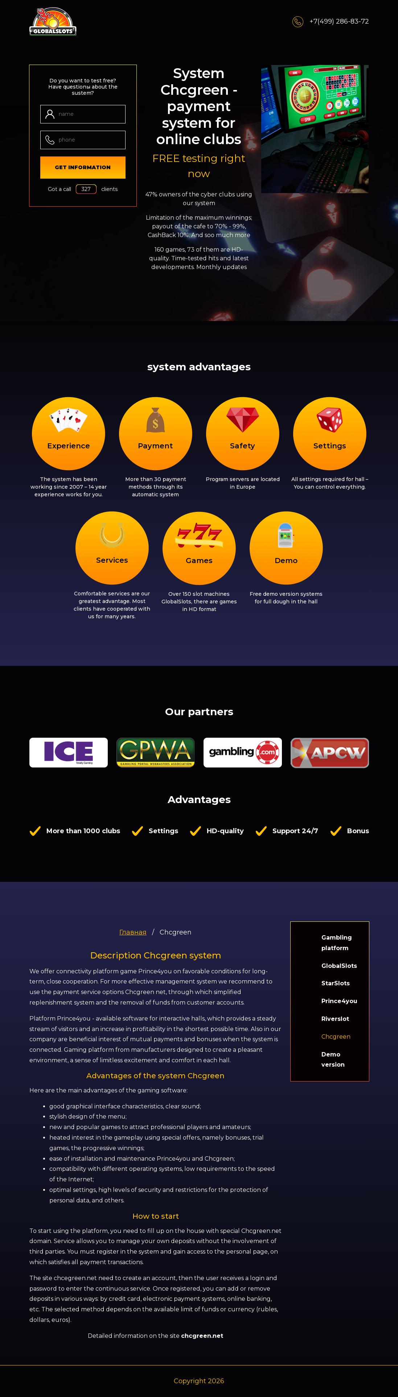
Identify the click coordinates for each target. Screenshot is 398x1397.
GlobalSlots (339, 965)
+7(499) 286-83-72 (330, 21)
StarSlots (335, 983)
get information (83, 167)
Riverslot (335, 1018)
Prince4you (339, 1001)
